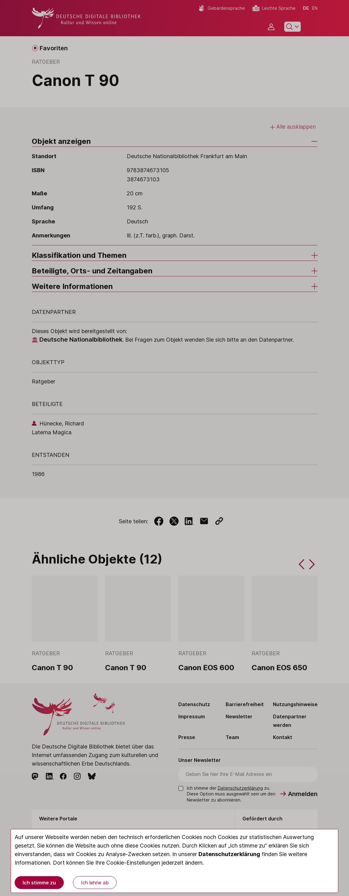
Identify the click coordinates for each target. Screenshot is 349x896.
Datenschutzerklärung (229, 854)
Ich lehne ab (95, 883)
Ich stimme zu (39, 883)
